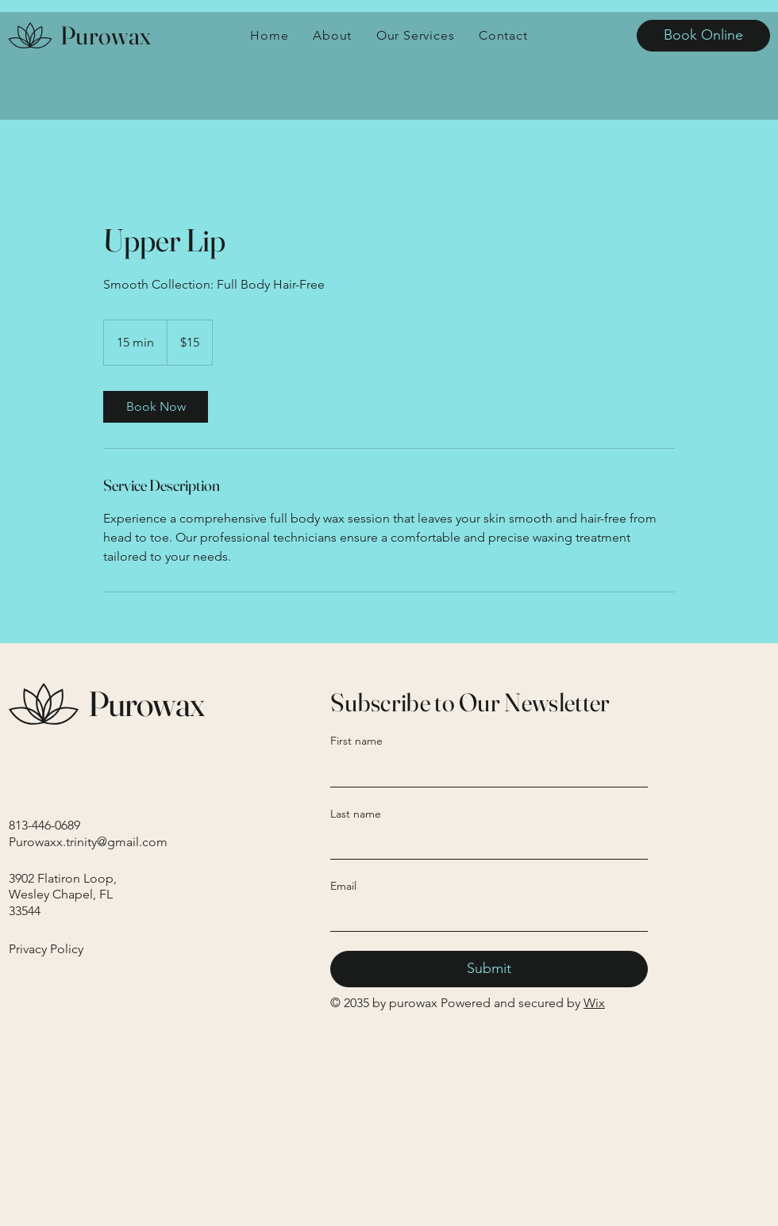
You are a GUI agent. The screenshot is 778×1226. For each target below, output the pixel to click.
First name (356, 741)
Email (343, 886)
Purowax (105, 35)
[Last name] (484, 843)
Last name (355, 813)
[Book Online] (703, 36)
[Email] (484, 915)
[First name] (484, 771)
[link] (155, 407)
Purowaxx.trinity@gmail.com (88, 841)
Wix (594, 1002)
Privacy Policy (46, 948)
